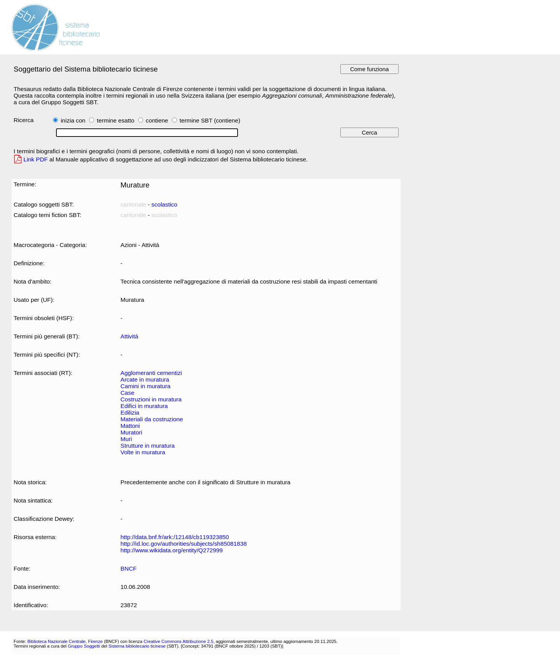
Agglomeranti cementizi (151, 373)
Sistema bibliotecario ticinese (137, 646)
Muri (126, 439)
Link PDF (35, 159)
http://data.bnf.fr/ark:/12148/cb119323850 (175, 537)
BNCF (128, 568)
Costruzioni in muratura (151, 399)
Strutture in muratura (148, 445)
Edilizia (130, 412)
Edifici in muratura (144, 406)
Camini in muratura (145, 386)
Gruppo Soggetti (84, 646)
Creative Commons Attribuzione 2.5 (178, 641)
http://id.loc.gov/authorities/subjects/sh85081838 (184, 543)
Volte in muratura (143, 452)
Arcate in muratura (145, 379)
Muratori (131, 432)
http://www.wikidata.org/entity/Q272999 (172, 550)
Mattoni (130, 425)
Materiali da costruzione (152, 419)
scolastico (164, 204)
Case (128, 392)
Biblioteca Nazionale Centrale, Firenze (65, 641)
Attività (129, 336)
